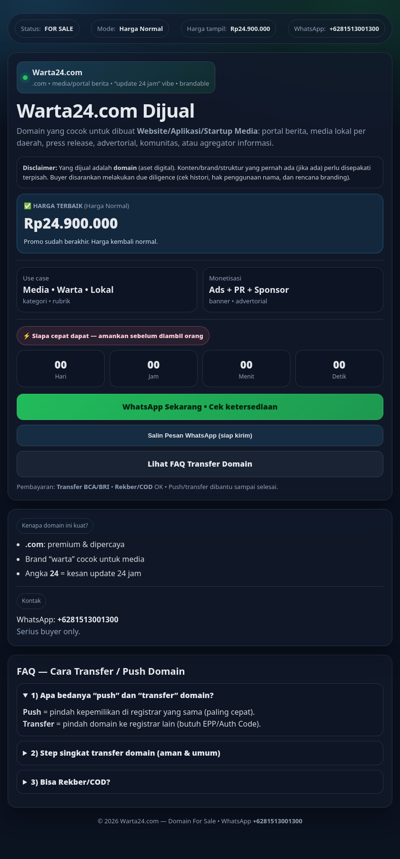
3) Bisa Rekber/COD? (70, 782)
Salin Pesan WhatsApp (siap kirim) (200, 435)
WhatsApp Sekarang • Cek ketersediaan (200, 406)
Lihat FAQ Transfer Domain (200, 464)
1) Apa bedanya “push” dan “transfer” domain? (122, 695)
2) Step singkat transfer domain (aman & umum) (125, 753)
